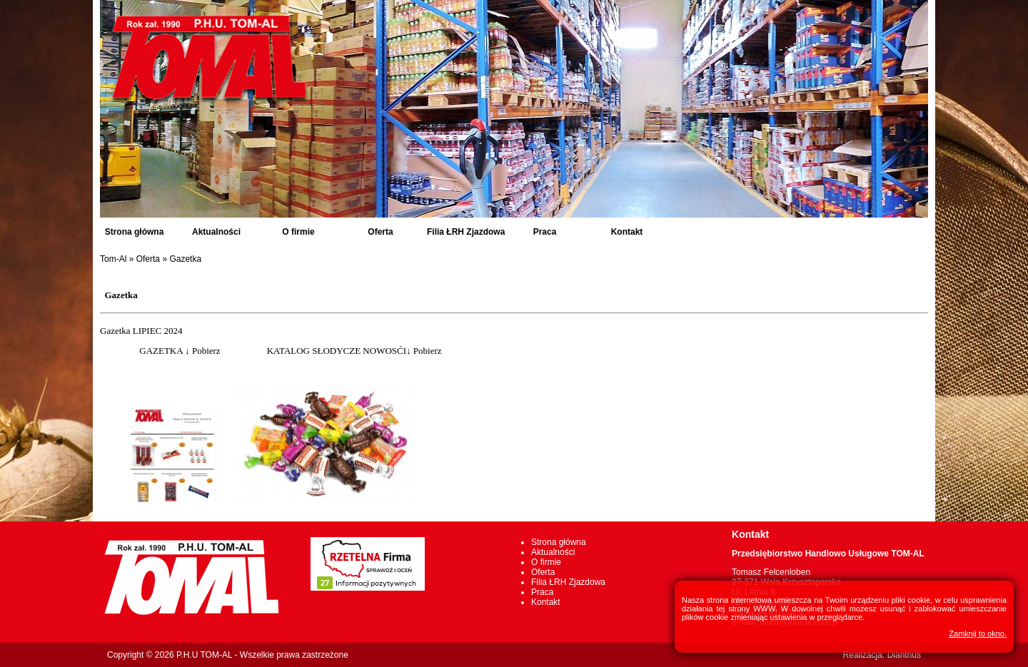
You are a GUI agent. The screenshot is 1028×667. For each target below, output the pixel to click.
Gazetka (185, 259)
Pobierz (206, 350)
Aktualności (216, 232)
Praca (545, 232)
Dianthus (904, 655)
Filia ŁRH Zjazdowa (466, 232)
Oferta (380, 232)
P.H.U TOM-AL (204, 655)
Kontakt (627, 232)
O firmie (298, 232)
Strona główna (134, 232)
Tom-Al (113, 259)
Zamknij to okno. (978, 633)
